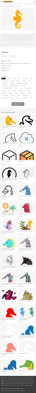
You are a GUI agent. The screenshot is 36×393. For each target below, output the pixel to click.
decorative (25, 78)
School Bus (31, 383)
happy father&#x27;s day (23, 83)
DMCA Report (5, 52)
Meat (24, 385)
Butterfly (13, 379)
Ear (27, 381)
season (29, 92)
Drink (15, 385)
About (2, 390)
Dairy (9, 385)
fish (31, 97)
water (18, 95)
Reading (20, 383)
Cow (21, 379)
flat (29, 80)
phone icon (5, 85)
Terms (5, 390)
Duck (26, 379)
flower (14, 90)
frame (10, 92)
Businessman (21, 381)
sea (3, 78)
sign (14, 78)
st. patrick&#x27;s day (7, 88)
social (16, 88)
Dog (23, 379)
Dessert (12, 385)
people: (2, 381)
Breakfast (6, 385)
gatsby (8, 78)
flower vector (5, 97)
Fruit (21, 385)
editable (23, 85)
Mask (6, 381)
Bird (10, 379)
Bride (11, 381)
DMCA (18, 390)
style (31, 78)
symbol (12, 95)
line (21, 88)
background (22, 92)
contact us (30, 44)
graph (12, 97)
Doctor (25, 381)
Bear (8, 379)
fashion (24, 80)
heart (16, 92)
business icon (5, 80)
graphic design (25, 95)
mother (17, 381)
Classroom (16, 383)
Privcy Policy (9, 390)
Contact (14, 390)
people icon (21, 90)
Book (13, 383)
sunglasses (5, 83)
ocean (28, 90)
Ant (5, 379)
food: (2, 385)
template (4, 92)
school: (2, 383)
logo (4, 90)
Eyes (30, 381)
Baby (8, 381)
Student (6, 383)
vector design (5, 95)
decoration (12, 83)
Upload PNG (22, 390)
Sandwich (27, 385)
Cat (15, 379)
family (14, 381)
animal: (2, 379)
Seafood (31, 385)
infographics (25, 97)
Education (26, 383)
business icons (28, 88)
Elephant (31, 379)
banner (18, 80)
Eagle (28, 379)
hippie (12, 80)
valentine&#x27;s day (14, 85)
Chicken (18, 379)
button (9, 90)
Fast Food (18, 385)
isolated (18, 97)
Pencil (23, 383)
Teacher (10, 383)
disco (19, 78)
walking (32, 381)
